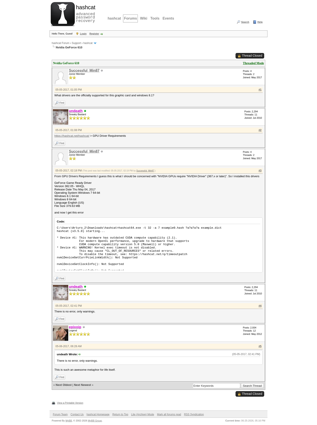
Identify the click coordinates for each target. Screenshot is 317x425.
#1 (260, 89)
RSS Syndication (194, 414)
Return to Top (120, 414)
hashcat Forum (60, 43)
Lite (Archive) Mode (142, 414)
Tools (154, 18)
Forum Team (60, 414)
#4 (260, 305)
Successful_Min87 (84, 70)
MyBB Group (95, 420)
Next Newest (82, 385)
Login (83, 33)
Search (245, 22)
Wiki (143, 18)
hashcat (114, 18)
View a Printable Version (70, 402)
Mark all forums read (169, 414)
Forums (130, 18)
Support (76, 43)
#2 (260, 130)
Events (168, 18)
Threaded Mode (253, 63)
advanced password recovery (85, 13)
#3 (260, 170)
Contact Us (76, 414)
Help (260, 22)
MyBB (68, 420)
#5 (260, 346)
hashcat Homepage (98, 414)
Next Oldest (64, 385)
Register (94, 33)
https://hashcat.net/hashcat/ (71, 135)
